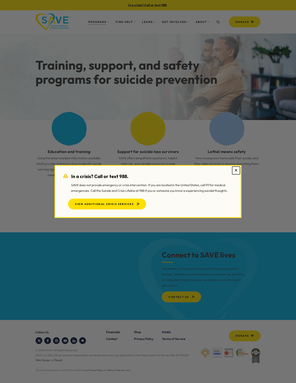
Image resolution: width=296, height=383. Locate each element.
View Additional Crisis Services (104, 204)
